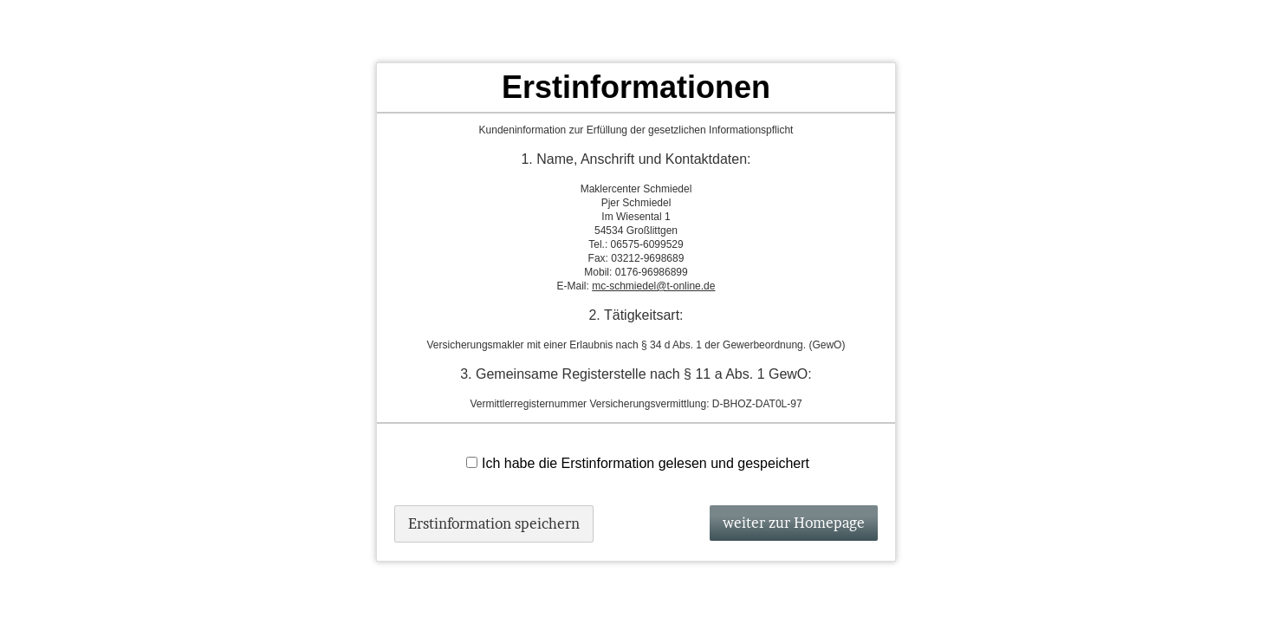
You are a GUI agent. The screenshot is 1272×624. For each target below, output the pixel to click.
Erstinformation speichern (494, 523)
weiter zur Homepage (794, 522)
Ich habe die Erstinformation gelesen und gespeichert (637, 463)
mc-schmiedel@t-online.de (653, 286)
